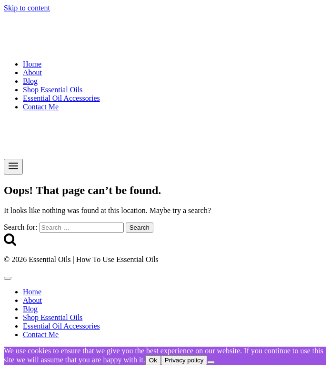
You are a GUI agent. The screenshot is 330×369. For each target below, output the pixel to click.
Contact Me (41, 107)
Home (32, 64)
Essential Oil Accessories (61, 98)
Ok (153, 360)
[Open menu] (13, 167)
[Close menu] (7, 278)
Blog (30, 81)
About (32, 72)
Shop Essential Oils (52, 90)
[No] (211, 362)
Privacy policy (184, 360)
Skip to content (27, 8)
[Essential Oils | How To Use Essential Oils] (35, 48)
